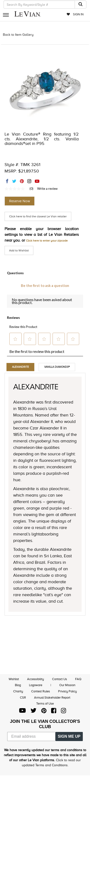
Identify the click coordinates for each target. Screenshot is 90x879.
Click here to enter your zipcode (47, 240)
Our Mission (67, 685)
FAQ (78, 679)
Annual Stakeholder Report (52, 697)
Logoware (35, 685)
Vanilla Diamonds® (57, 366)
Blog (18, 685)
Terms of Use (45, 703)
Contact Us (59, 679)
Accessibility (35, 679)
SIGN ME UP (69, 736)
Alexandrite (20, 366)
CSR (23, 697)
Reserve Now (19, 201)
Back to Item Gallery (18, 34)
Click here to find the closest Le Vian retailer (38, 216)
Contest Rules (40, 691)
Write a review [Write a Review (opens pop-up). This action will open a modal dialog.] (47, 188)
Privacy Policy (67, 691)
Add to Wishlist (19, 250)
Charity (18, 691)
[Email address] (31, 736)
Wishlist (14, 679)
